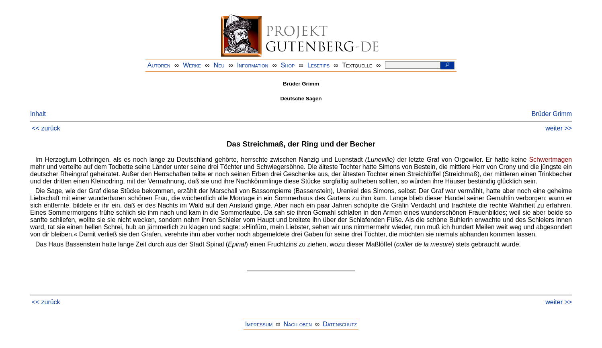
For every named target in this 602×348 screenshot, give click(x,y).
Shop (288, 65)
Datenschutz (340, 324)
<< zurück (46, 128)
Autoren (158, 65)
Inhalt (38, 113)
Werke (192, 65)
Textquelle (357, 65)
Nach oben (297, 324)
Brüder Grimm (552, 113)
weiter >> (558, 128)
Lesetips (318, 65)
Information (252, 65)
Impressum (258, 324)
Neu (219, 65)
